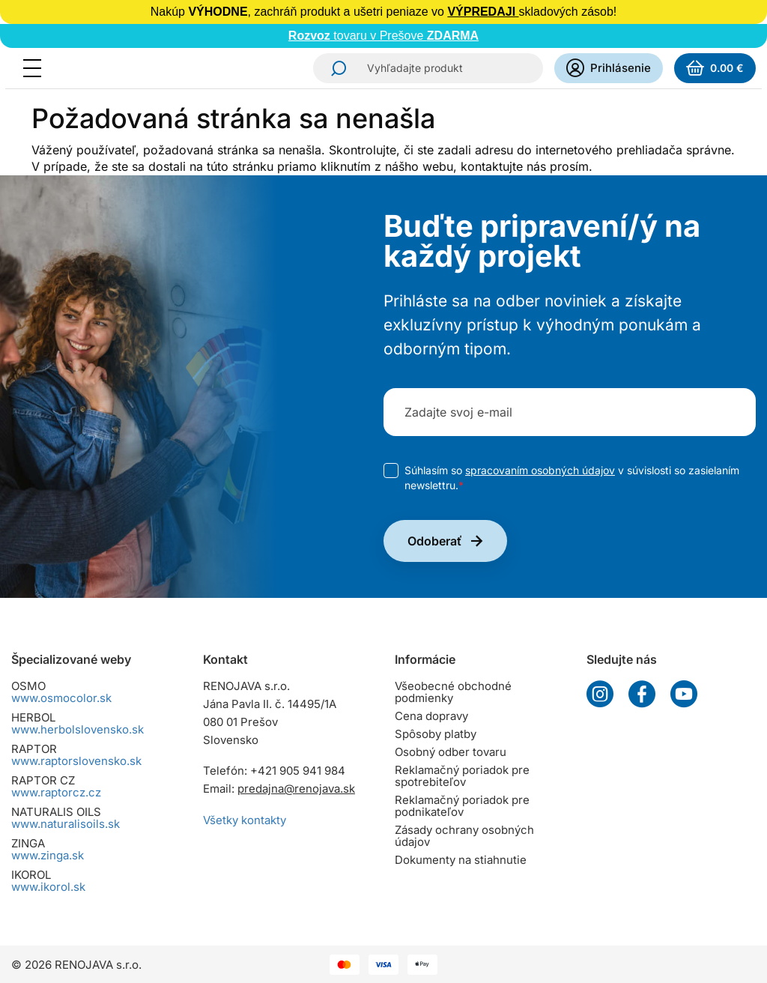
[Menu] (36, 68)
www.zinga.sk (47, 855)
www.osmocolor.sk (61, 698)
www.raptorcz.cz (56, 792)
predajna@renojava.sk (296, 788)
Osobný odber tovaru (450, 752)
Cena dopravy (431, 716)
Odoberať (434, 540)
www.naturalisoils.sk (65, 824)
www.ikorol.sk (48, 887)
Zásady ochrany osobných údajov (464, 836)
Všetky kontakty (244, 820)
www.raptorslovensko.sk (76, 761)
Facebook (641, 693)
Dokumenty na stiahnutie (461, 860)
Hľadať (334, 68)
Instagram (599, 693)
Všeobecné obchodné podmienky (453, 692)
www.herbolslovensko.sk (77, 729)
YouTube (683, 693)
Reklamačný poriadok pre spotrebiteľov (462, 776)
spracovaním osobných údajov (540, 470)
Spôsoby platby (435, 734)
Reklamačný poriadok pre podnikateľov (462, 806)
